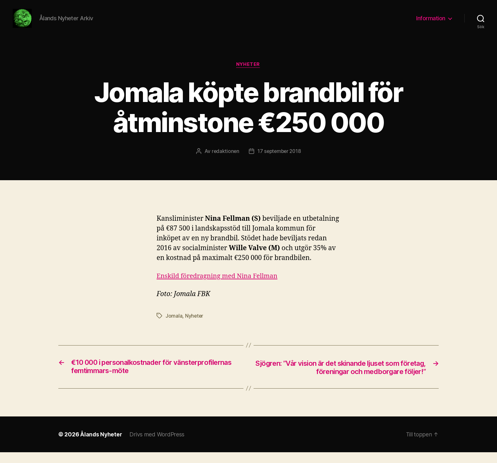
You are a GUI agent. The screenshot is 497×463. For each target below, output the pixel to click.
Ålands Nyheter (101, 445)
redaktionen (224, 161)
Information (430, 23)
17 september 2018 (279, 161)
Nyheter (248, 74)
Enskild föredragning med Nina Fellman (220, 286)
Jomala (173, 326)
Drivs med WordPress (157, 445)
